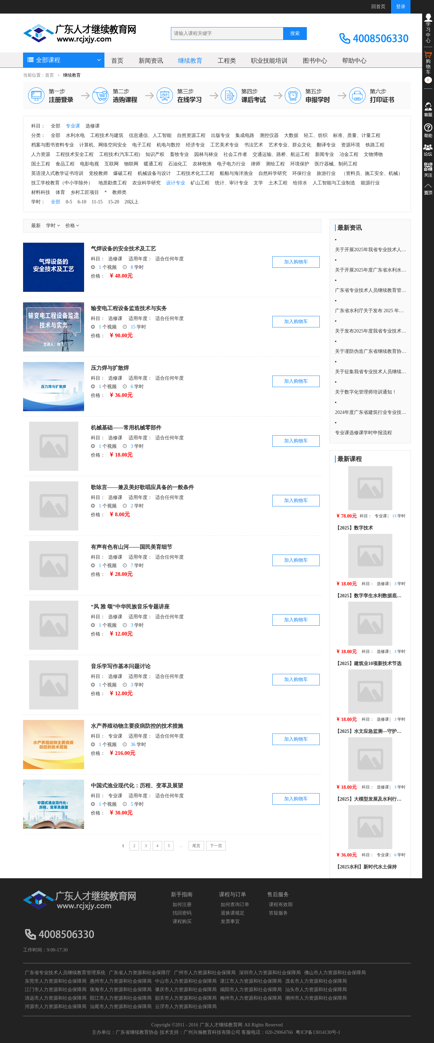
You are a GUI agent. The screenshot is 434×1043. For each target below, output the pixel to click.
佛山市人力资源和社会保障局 (335, 972)
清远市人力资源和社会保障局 (55, 998)
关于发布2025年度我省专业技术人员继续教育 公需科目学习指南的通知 (370, 331)
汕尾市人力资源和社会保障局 (121, 1006)
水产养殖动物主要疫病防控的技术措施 (137, 726)
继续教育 (190, 60)
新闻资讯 (151, 60)
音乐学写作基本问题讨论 (121, 666)
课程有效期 (281, 904)
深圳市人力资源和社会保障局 (270, 972)
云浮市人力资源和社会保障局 (186, 1006)
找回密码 (182, 913)
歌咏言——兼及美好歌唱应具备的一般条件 (142, 487)
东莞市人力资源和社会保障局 (55, 981)
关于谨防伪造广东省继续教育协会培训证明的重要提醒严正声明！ (370, 351)
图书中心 (315, 60)
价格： (98, 276)
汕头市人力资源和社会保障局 (316, 989)
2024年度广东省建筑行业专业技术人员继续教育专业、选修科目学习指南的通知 (370, 412)
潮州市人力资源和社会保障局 (316, 998)
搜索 (295, 33)
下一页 (216, 845)
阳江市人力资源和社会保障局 (121, 998)
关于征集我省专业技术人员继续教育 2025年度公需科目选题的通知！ (370, 371)
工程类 (227, 60)
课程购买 (182, 921)
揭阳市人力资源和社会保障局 (251, 989)
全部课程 (63, 60)
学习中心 (428, 28)
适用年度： (140, 258)
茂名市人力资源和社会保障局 (316, 981)
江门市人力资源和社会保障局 (55, 989)
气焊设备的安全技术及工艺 (123, 249)
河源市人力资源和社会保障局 (55, 1006)
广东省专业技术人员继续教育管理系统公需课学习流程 (370, 290)
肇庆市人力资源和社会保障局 (186, 989)
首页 (117, 60)
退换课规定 (232, 913)
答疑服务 (278, 913)
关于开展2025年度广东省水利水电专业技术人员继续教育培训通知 (370, 270)
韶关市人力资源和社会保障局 (186, 998)
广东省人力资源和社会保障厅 (140, 972)
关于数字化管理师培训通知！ (366, 392)
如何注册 (182, 904)
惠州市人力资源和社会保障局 (121, 981)
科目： (98, 258)
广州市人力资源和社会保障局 (205, 972)
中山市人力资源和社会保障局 (186, 981)
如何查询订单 (235, 904)
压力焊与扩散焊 (110, 368)
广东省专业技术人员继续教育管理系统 (65, 972)
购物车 (428, 67)
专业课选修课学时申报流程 (363, 432)
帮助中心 (354, 60)
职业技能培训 (269, 60)
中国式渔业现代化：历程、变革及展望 (137, 785)
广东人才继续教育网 (221, 1024)
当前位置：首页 (38, 75)
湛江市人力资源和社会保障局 (251, 981)
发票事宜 (230, 921)
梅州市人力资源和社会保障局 (251, 998)
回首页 (378, 6)
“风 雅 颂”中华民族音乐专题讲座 (130, 606)
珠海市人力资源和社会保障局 (121, 989)
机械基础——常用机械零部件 (126, 427)
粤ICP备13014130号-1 (318, 1032)
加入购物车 (296, 261)
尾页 (196, 845)
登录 (401, 6)
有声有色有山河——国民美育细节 (131, 547)
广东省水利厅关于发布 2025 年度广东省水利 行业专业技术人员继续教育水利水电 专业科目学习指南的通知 (370, 310)
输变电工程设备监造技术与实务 (129, 308)
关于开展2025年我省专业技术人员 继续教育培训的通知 (370, 249)
